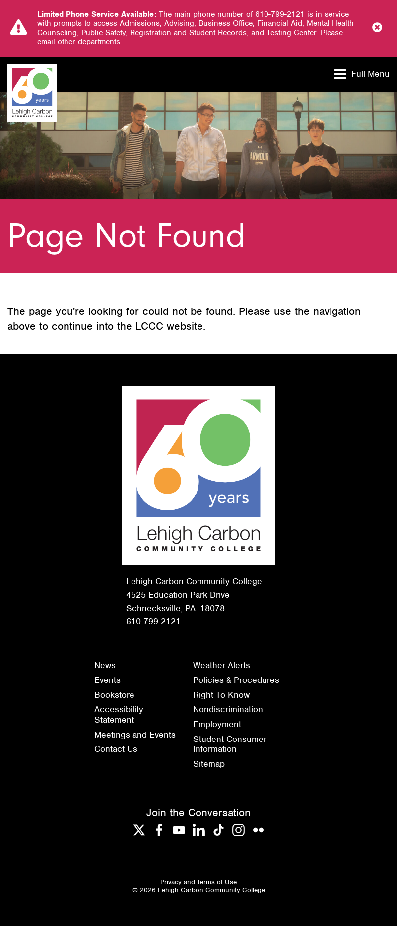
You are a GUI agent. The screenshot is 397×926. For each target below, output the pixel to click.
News (105, 665)
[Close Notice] (377, 28)
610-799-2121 (153, 621)
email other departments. (79, 42)
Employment (217, 724)
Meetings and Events (135, 734)
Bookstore (114, 694)
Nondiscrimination (228, 709)
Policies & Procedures (236, 680)
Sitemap (209, 763)
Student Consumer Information (229, 744)
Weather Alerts (221, 665)
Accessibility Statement (118, 714)
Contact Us (115, 748)
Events (107, 680)
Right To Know (221, 694)
